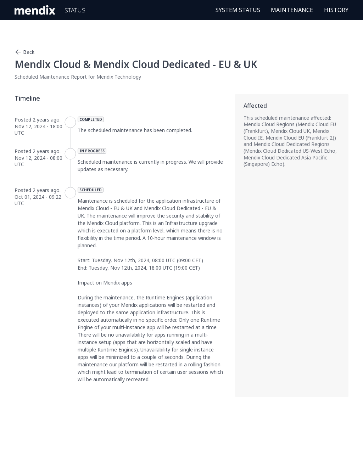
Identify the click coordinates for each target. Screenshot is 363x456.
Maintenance (292, 10)
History (336, 10)
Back (24, 52)
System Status (238, 10)
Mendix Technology (118, 76)
